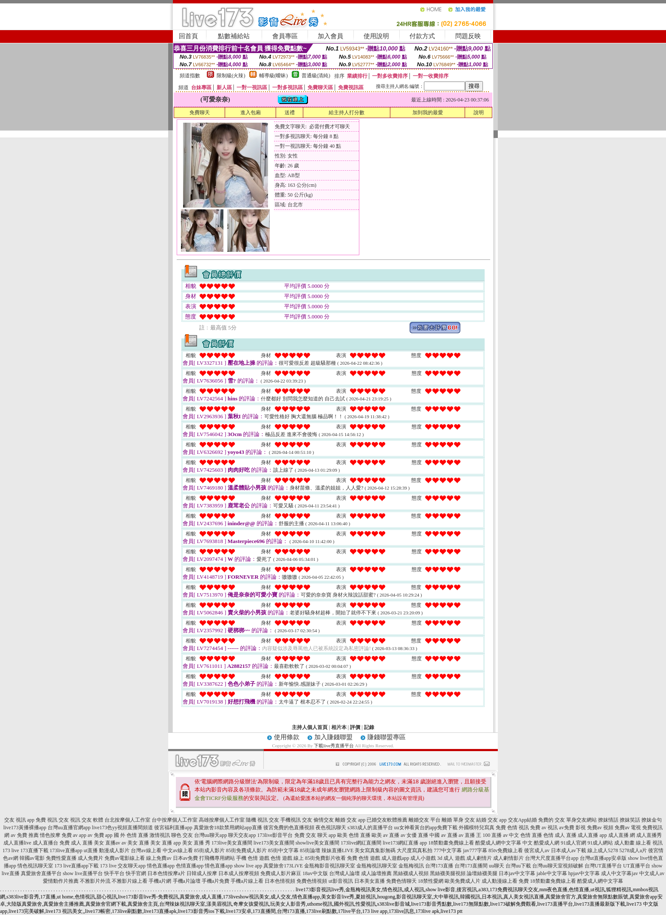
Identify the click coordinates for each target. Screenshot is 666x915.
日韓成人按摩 (201, 873)
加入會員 (330, 36)
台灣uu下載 (518, 866)
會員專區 (285, 36)
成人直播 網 (621, 835)
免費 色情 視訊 (512, 828)
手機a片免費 (215, 881)
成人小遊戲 (423, 858)
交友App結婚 (522, 820)
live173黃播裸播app (24, 828)
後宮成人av (536, 850)
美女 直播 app (165, 843)
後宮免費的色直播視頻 (288, 828)
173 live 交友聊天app (122, 866)
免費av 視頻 (600, 828)
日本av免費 (185, 858)
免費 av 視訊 (544, 828)
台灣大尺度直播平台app (551, 858)
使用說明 (376, 36)
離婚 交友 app (350, 820)
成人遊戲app (395, 858)
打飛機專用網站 (217, 858)
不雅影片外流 (95, 881)
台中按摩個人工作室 (175, 820)
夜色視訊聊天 (331, 828)
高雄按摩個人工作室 (222, 820)
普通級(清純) (316, 76)
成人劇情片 (479, 858)
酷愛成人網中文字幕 (498, 843)
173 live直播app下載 (76, 866)
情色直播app (161, 866)
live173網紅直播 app (405, 843)
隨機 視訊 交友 (262, 820)
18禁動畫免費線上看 (451, 843)
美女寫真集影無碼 (375, 850)
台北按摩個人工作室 (127, 820)
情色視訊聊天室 (35, 866)
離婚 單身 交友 (458, 820)
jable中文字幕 (551, 873)
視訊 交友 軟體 (86, 820)
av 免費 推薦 (24, 835)
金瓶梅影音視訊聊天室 (329, 866)
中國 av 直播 (443, 835)
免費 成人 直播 (76, 843)
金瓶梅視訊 (411, 866)
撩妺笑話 (630, 820)
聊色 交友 (182, 835)
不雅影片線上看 (129, 881)
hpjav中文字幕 (584, 873)
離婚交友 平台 (424, 820)
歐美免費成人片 (462, 881)
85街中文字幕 (283, 850)
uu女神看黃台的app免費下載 (425, 828)
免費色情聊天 (401, 881)
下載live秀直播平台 (334, 745)
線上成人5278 (602, 850)
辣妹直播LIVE (337, 850)
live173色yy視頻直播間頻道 (122, 828)
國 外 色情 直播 (131, 835)
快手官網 (136, 873)
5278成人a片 (633, 850)
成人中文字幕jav (619, 873)
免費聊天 (199, 112)
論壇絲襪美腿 (482, 873)
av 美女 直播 (135, 843)
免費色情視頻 (311, 881)
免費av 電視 (628, 828)
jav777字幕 (475, 850)
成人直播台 (45, 843)
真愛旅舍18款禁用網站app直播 (228, 828)
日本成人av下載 (568, 850)
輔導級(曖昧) (273, 76)
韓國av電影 (32, 858)
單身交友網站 (581, 820)
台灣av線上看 (146, 850)
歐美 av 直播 (385, 835)
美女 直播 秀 (196, 843)
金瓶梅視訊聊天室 (376, 866)
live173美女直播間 (274, 843)
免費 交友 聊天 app (315, 835)
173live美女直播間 (232, 843)
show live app (248, 866)
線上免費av (158, 858)
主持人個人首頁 (309, 727)
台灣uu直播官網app (69, 828)
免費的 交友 (551, 820)
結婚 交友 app (491, 820)
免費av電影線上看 (124, 858)
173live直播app (66, 850)
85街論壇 (310, 850)
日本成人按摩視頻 (238, 873)
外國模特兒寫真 (476, 828)
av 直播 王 (470, 835)
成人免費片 (90, 858)
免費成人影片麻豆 (280, 873)
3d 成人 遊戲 (451, 858)
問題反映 (468, 36)
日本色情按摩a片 (166, 873)
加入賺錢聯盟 (333, 737)
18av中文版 (314, 873)
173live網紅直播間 (361, 843)
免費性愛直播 (61, 858)
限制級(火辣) (231, 76)
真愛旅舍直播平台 (41, 873)
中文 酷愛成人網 (540, 843)
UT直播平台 (636, 866)
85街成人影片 (209, 850)
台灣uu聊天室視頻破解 (557, 866)
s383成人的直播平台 (370, 828)
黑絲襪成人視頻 (411, 873)
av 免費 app (100, 835)
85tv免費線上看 (505, 850)
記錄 (369, 727)
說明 (479, 112)
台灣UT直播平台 (603, 866)
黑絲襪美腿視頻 (448, 873)
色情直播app (189, 866)
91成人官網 (573, 843)
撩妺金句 (651, 820)
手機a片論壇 (186, 881)
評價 (355, 727)
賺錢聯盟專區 (386, 737)
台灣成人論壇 (344, 873)
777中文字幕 (448, 850)
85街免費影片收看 (325, 858)
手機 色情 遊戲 (252, 858)
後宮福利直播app (173, 828)
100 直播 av (495, 835)
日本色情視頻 (280, 881)
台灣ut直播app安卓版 (603, 858)
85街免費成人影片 (246, 850)
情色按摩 (50, 835)
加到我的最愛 (427, 112)
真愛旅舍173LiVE (283, 866)
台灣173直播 (439, 866)
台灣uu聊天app (210, 835)
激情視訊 (160, 835)
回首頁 (188, 36)
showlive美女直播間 (317, 843)
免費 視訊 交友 (52, 820)
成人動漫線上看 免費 (505, 881)
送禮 (290, 112)
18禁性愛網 (430, 881)
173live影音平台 (275, 835)
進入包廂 (250, 112)
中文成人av (651, 873)
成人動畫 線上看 (632, 843)
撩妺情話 (608, 820)
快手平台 (114, 873)
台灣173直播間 (471, 866)
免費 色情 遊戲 (363, 858)
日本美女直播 (369, 881)
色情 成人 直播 (559, 835)
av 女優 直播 (414, 835)
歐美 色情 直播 (353, 835)
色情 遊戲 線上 (287, 858)
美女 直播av (107, 843)
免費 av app (74, 835)
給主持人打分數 (346, 112)
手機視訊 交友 (296, 820)
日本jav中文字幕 (517, 873)
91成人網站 (600, 843)
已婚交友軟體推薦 (387, 820)
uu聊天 (496, 866)
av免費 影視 (572, 828)
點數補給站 (234, 36)
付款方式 (422, 36)
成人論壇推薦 (376, 873)
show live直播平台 (83, 873)
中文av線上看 (178, 850)
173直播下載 (34, 850)
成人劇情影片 (508, 858)
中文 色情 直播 (525, 835)
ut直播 (91, 850)
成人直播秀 (649, 835)
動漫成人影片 (114, 850)
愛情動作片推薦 (61, 881)
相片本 (339, 727)
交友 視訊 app (19, 820)
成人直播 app (592, 835)
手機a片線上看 (247, 881)
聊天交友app (242, 835)
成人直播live (17, 843)
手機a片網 (160, 881)
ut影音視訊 (340, 881)
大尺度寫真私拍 (414, 850)
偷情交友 (323, 820)
